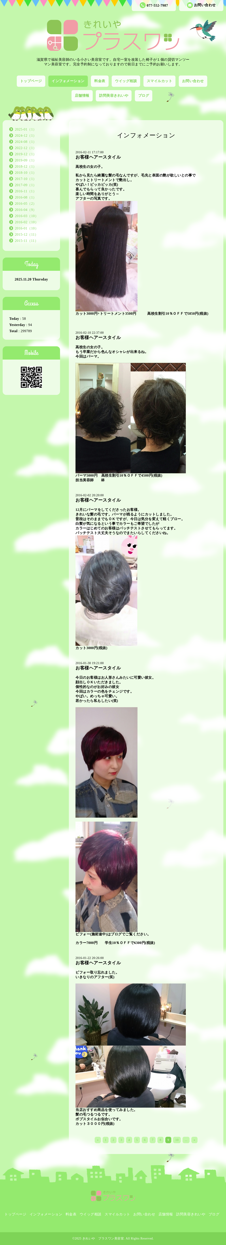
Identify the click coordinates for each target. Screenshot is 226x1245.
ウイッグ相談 (126, 81)
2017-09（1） (26, 185)
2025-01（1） (26, 129)
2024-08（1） (26, 142)
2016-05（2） (26, 203)
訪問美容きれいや (113, 95)
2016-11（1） (26, 191)
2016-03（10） (27, 216)
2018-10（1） (26, 172)
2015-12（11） (26, 234)
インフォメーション (68, 81)
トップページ (31, 81)
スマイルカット (159, 81)
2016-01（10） (27, 228)
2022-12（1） (26, 148)
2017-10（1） (26, 179)
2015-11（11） (26, 241)
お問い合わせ (201, 5)
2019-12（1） (26, 154)
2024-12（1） (26, 135)
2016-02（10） (27, 222)
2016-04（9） (26, 210)
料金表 (99, 81)
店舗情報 (82, 95)
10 (177, 1140)
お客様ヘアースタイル (98, 157)
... (186, 1140)
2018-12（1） (26, 166)
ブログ (143, 95)
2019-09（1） (26, 160)
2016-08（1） (26, 197)
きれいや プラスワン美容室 (103, 1238)
